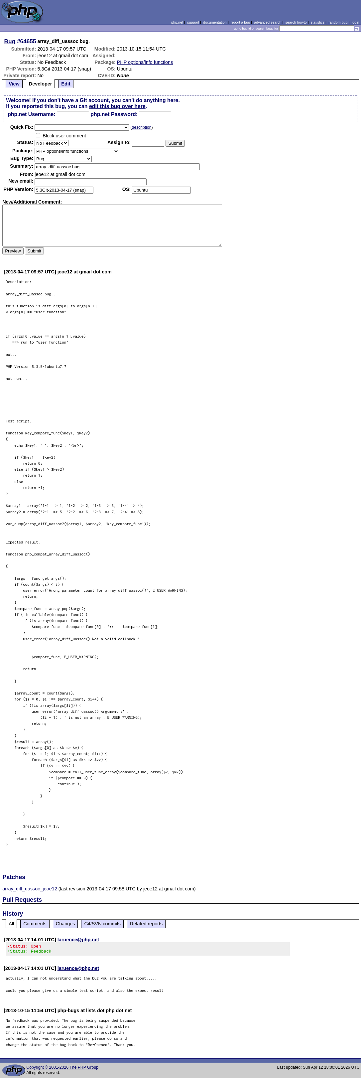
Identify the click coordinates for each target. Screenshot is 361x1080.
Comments (35, 923)
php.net (177, 22)
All (11, 923)
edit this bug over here (117, 106)
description (141, 127)
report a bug (240, 22)
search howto (295, 22)
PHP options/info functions (145, 62)
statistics (317, 22)
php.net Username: (31, 114)
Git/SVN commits (102, 923)
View (14, 83)
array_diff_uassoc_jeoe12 (29, 888)
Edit (65, 83)
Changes (65, 923)
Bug (10, 41)
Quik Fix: (22, 127)
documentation (215, 22)
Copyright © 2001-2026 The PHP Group (62, 1069)
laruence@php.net (78, 939)
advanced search (267, 22)
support (193, 22)
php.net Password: (114, 114)
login (355, 22)
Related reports (146, 923)
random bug (338, 22)
